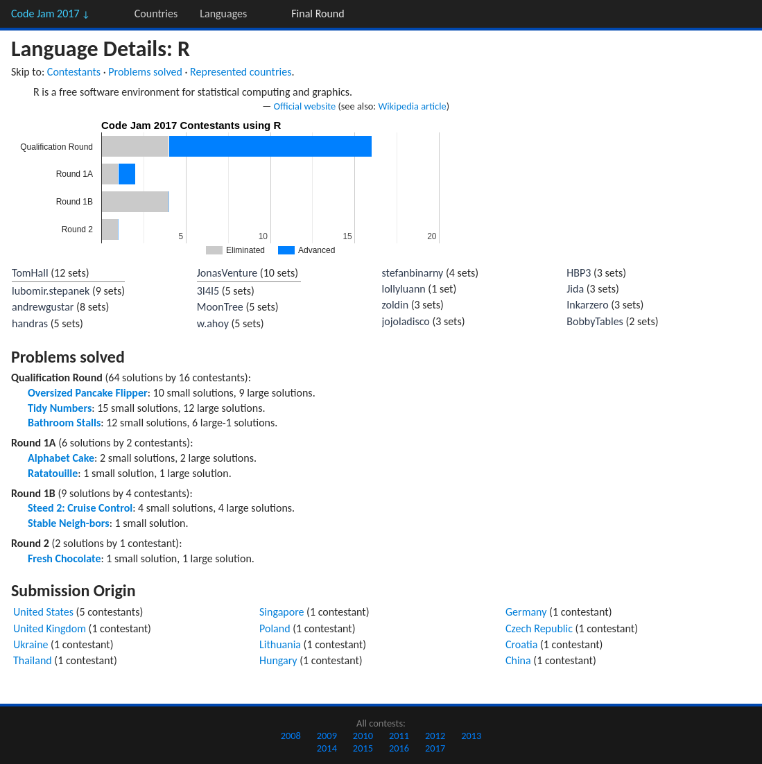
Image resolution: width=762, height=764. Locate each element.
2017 (435, 748)
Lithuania (280, 644)
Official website (305, 106)
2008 (291, 735)
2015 (363, 748)
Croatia (521, 644)
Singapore (281, 611)
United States (43, 611)
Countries (156, 13)
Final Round (317, 13)
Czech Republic (539, 628)
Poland (275, 628)
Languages (223, 13)
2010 (363, 735)
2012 (435, 735)
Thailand (32, 660)
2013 (471, 735)
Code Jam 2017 (50, 13)
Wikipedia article (412, 106)
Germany (525, 611)
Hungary (278, 660)
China (518, 660)
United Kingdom (49, 628)
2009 (327, 735)
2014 (327, 748)
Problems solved (145, 71)
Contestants (74, 71)
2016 (399, 748)
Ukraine (31, 644)
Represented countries (240, 71)
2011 (399, 735)
